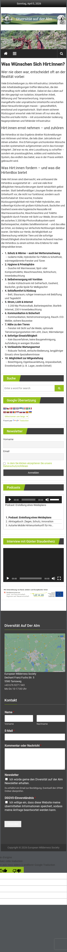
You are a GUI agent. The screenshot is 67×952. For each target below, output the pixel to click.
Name (9, 713)
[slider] (28, 500)
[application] (33, 499)
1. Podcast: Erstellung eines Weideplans (28, 517)
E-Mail (10, 732)
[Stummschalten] (47, 499)
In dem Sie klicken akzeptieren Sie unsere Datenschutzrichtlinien (27, 465)
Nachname (42, 725)
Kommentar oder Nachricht (23, 746)
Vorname (8, 439)
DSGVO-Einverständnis (20, 799)
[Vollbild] (59, 578)
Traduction (21, 420)
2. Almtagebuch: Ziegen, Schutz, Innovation (30, 521)
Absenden (12, 825)
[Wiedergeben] (10, 499)
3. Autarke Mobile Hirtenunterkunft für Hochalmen (30, 525)
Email (6, 451)
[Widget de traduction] (16, 416)
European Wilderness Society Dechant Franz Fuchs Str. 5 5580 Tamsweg (20, 678)
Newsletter (12, 776)
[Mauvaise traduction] (17, 871)
